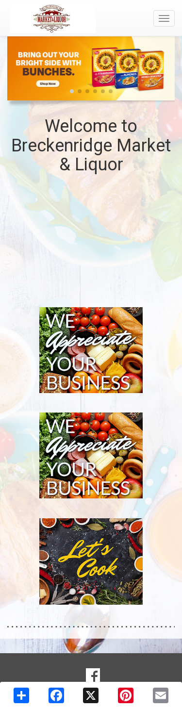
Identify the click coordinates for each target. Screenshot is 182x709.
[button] (72, 91)
